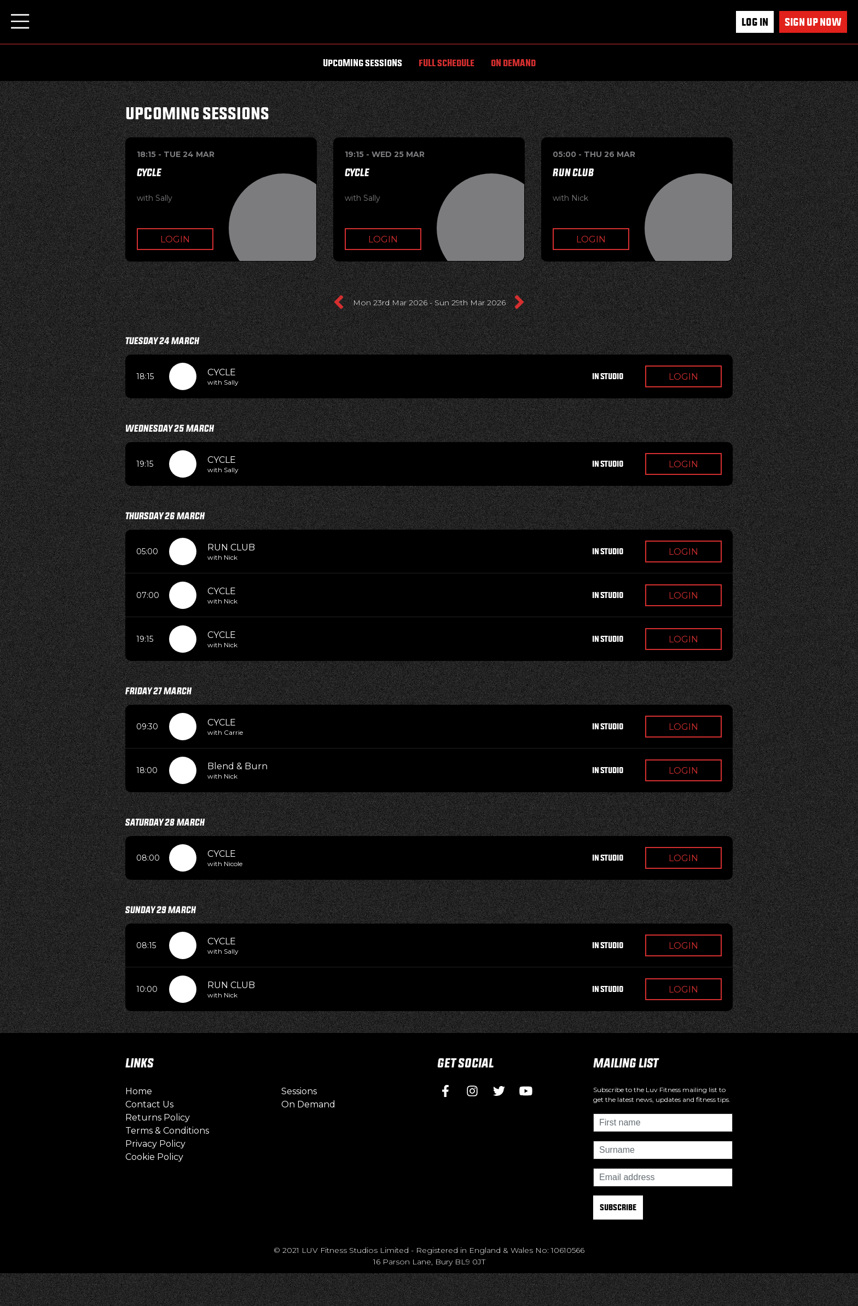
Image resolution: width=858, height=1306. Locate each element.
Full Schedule (446, 62)
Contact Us (149, 1104)
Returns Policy (157, 1117)
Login (175, 239)
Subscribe (618, 1207)
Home (138, 1091)
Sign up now (813, 21)
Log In (754, 21)
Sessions (299, 1091)
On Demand (513, 62)
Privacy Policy (155, 1144)
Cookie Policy (154, 1157)
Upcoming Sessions (362, 62)
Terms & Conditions (167, 1130)
